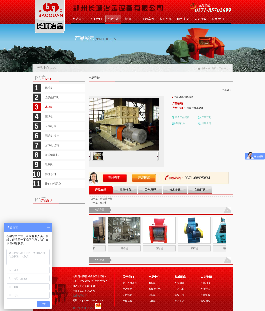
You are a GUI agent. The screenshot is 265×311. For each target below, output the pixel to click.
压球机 (49, 116)
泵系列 (49, 164)
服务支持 (183, 19)
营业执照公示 (80, 295)
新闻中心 (131, 19)
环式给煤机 (52, 155)
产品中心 (113, 19)
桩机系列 (50, 174)
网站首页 (79, 19)
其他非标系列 (53, 183)
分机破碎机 (106, 198)
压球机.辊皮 (52, 135)
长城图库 (166, 19)
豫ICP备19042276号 (83, 308)
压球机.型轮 (52, 145)
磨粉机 (49, 87)
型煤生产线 (52, 97)
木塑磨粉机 (94, 248)
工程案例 (148, 19)
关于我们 (96, 19)
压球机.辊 (51, 126)
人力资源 (200, 19)
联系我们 (218, 19)
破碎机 (49, 107)
